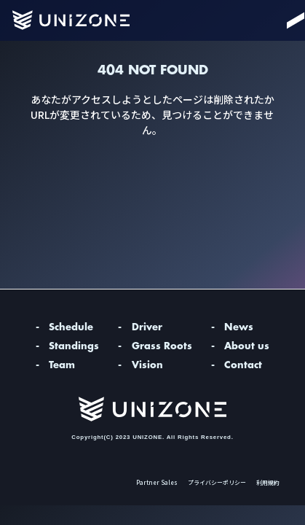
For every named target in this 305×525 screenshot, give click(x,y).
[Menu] (280, 20)
